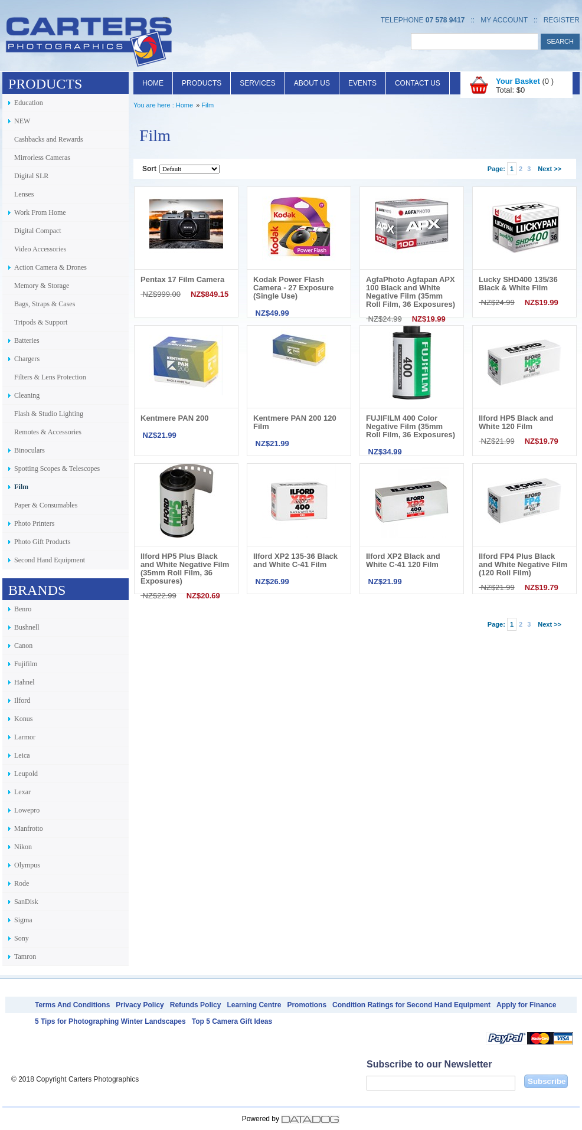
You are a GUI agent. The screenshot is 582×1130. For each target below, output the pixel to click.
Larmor (24, 737)
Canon (23, 645)
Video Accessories (40, 249)
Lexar (22, 792)
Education (28, 103)
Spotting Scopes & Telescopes (57, 468)
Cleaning (27, 395)
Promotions (306, 1005)
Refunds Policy (195, 1005)
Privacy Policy (140, 1005)
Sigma (23, 920)
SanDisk (26, 902)
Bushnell (27, 627)
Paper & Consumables (45, 505)
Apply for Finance (526, 1005)
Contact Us (417, 83)
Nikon (23, 847)
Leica (22, 755)
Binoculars (29, 450)
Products (201, 83)
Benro (22, 609)
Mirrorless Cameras (42, 157)
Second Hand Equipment (49, 560)
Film (21, 487)
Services (257, 83)
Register (562, 20)
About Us (312, 83)
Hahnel (24, 682)
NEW (22, 121)
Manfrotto (28, 828)
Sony (21, 938)
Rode (21, 883)
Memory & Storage (41, 285)
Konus (23, 719)
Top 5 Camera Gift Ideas (232, 1021)
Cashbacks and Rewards (48, 139)
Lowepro (27, 810)
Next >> (549, 168)
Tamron (25, 956)
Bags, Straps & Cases (44, 304)
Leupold (26, 773)
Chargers (27, 359)
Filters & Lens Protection (50, 377)
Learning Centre (254, 1005)
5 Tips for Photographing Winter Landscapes (110, 1021)
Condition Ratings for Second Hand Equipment (411, 1005)
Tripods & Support (40, 322)
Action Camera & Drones (50, 267)
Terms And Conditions (72, 1005)
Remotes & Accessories (47, 432)
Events (362, 83)
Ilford (22, 700)
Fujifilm (25, 664)
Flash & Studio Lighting (48, 414)
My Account (504, 20)
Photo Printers (34, 523)
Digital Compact (37, 231)
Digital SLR (31, 176)
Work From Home (40, 212)
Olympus (27, 865)
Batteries (27, 340)
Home (153, 83)
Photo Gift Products (42, 542)
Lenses (24, 194)
